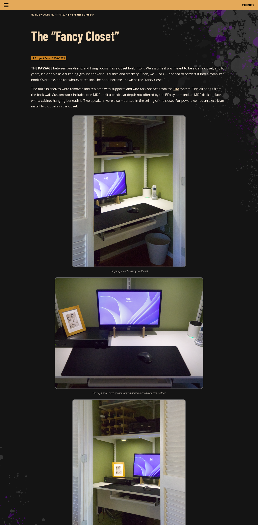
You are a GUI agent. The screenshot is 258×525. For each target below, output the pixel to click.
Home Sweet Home (42, 14)
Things (61, 14)
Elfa (176, 89)
